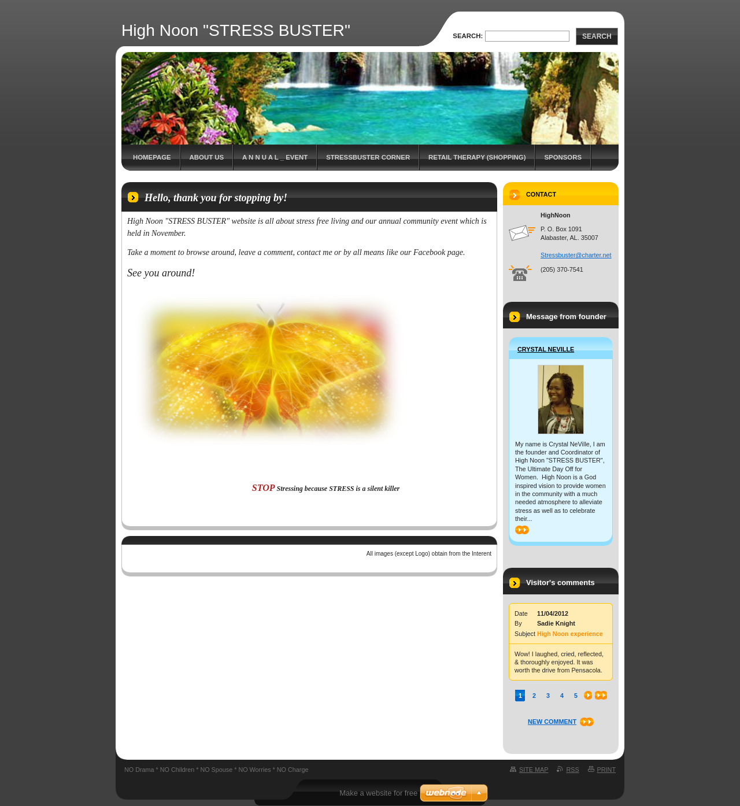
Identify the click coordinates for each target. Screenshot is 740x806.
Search (597, 36)
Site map (533, 769)
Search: (468, 35)
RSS (572, 769)
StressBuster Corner (368, 157)
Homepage (152, 157)
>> (522, 530)
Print (606, 769)
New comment (552, 721)
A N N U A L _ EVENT (275, 157)
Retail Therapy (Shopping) (477, 157)
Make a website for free (378, 793)
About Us (207, 157)
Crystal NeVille (545, 349)
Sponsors (563, 157)
